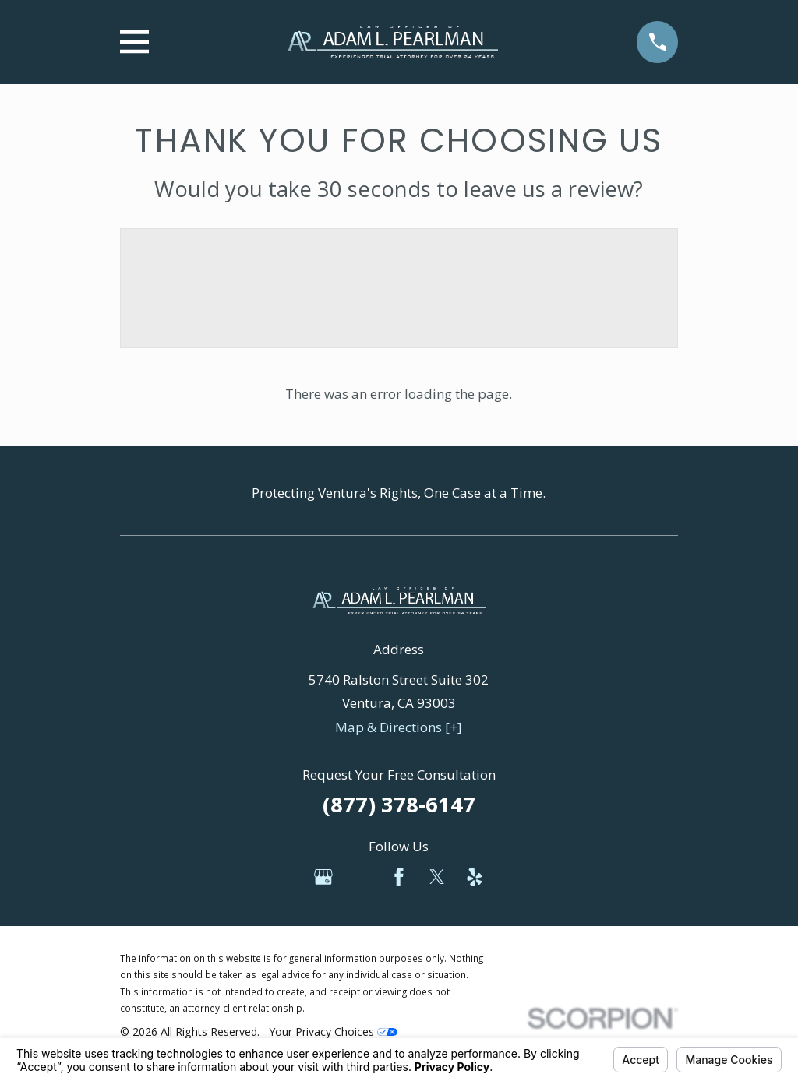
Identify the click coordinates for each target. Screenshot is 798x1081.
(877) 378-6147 (399, 804)
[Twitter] (437, 877)
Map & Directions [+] (398, 727)
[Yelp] (474, 877)
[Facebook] (399, 877)
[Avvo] (360, 877)
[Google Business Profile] (323, 877)
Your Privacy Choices (333, 1031)
